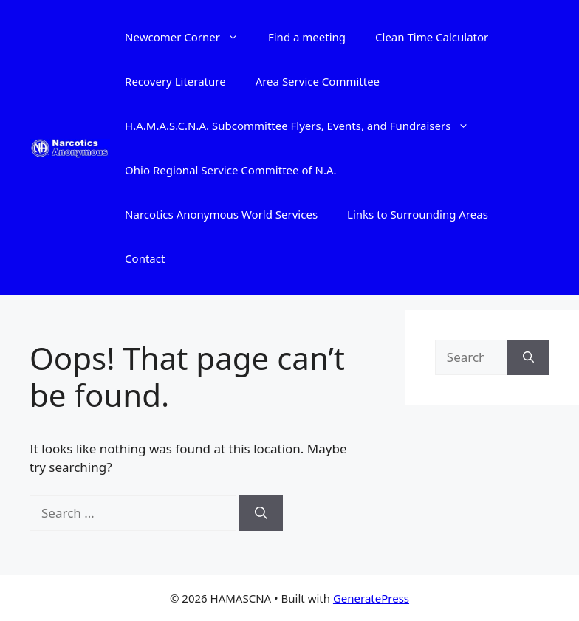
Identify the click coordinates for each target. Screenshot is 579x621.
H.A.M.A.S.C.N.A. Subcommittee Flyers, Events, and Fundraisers (304, 125)
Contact (145, 258)
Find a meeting (307, 37)
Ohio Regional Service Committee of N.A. (230, 169)
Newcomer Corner (189, 37)
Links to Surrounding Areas (417, 214)
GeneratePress (371, 598)
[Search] (261, 513)
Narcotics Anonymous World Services (221, 214)
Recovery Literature (175, 81)
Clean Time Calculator (431, 37)
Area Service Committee (318, 81)
